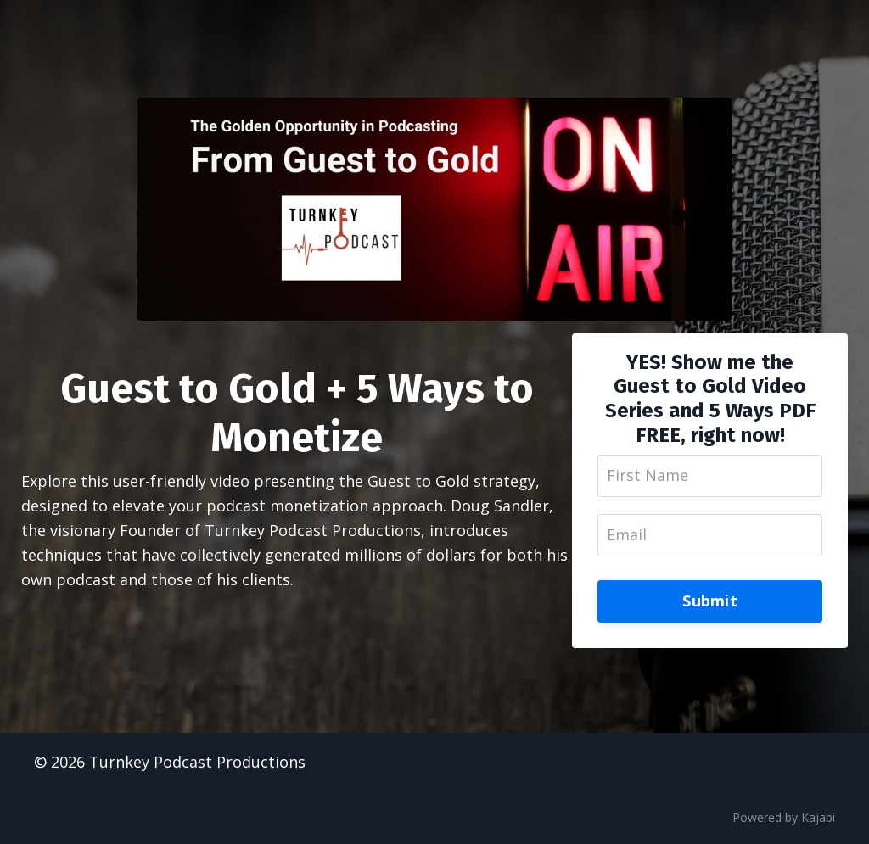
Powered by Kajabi (783, 817)
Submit (709, 600)
